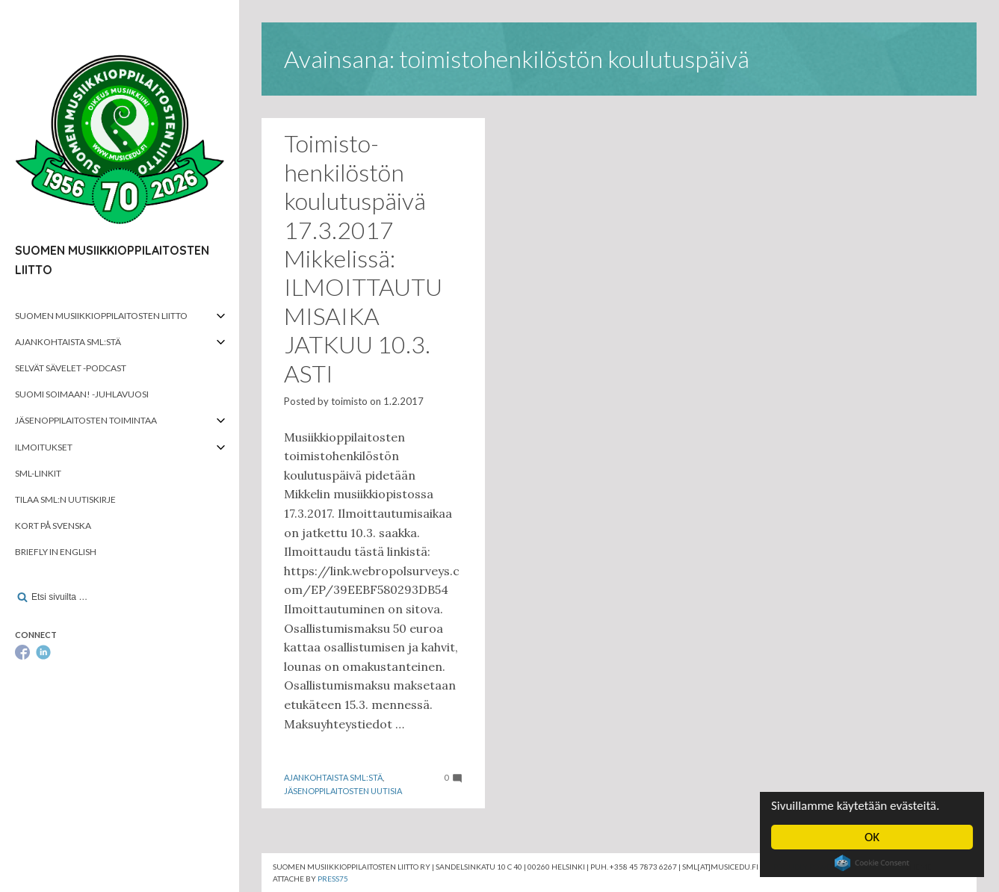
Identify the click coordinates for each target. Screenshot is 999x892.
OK (872, 837)
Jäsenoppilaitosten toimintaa (86, 420)
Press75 (333, 878)
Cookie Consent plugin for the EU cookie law (872, 863)
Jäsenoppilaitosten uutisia (343, 791)
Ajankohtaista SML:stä (68, 341)
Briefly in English (55, 551)
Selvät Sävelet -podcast (70, 368)
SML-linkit (38, 473)
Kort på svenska (53, 525)
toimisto (349, 401)
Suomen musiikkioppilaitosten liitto (101, 315)
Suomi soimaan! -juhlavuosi (82, 394)
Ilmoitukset (43, 447)
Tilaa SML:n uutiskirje (65, 499)
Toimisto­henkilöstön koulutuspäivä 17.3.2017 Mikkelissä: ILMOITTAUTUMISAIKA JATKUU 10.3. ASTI (363, 257)
